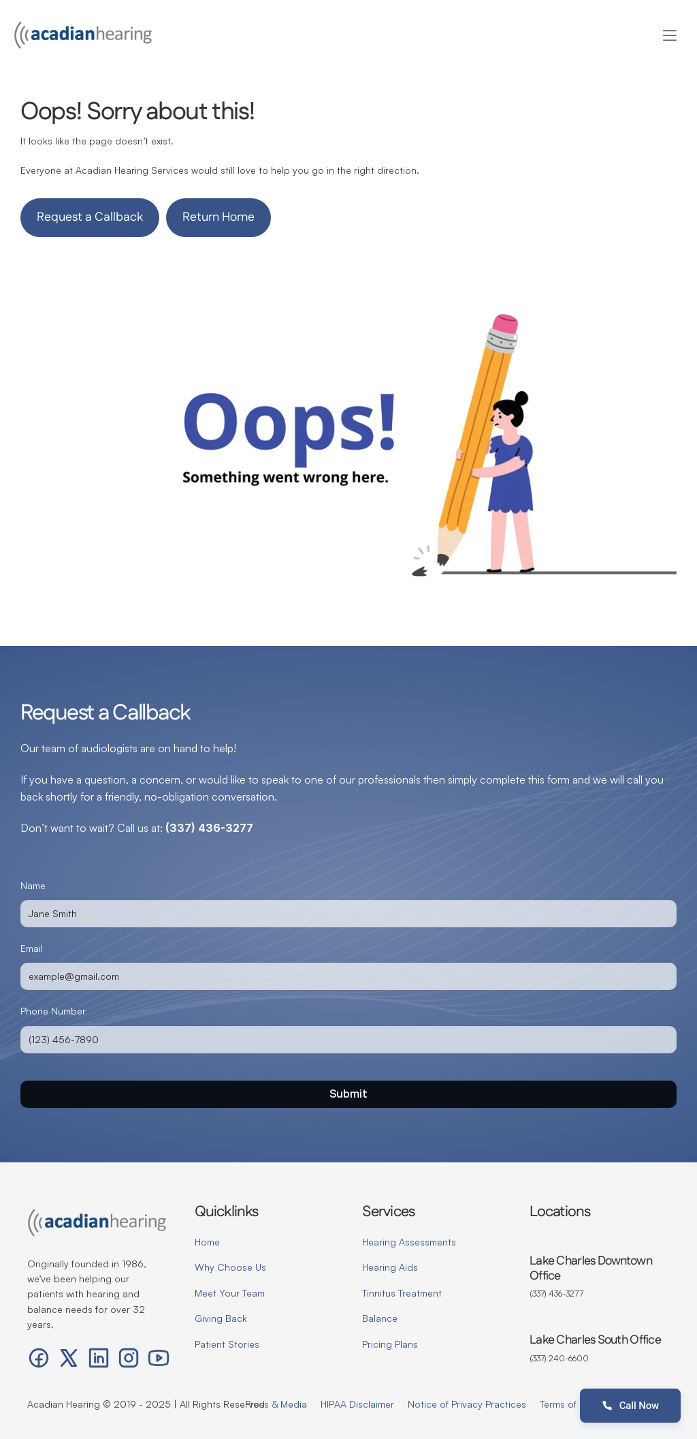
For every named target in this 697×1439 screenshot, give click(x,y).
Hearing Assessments (409, 1242)
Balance (380, 1318)
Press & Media (276, 1404)
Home (207, 1242)
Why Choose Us (230, 1267)
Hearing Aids (390, 1267)
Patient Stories (227, 1344)
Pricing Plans (390, 1344)
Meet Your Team (230, 1293)
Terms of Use (568, 1404)
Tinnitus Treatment (402, 1293)
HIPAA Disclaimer (357, 1404)
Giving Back (221, 1318)
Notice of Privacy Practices (467, 1404)
